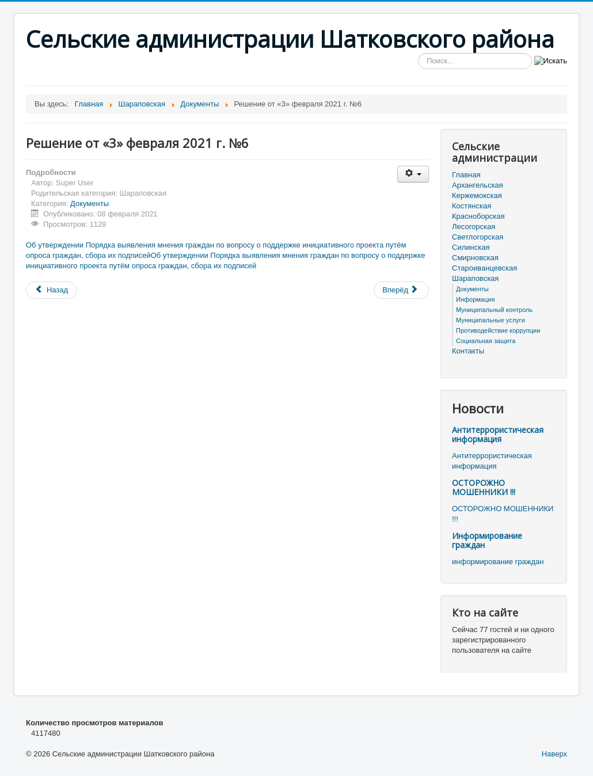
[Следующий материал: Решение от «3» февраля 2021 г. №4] (401, 290)
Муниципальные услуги (490, 320)
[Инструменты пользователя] (413, 174)
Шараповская (475, 278)
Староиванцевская (484, 268)
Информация (475, 299)
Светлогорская (477, 237)
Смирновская (475, 257)
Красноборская (478, 216)
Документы (89, 203)
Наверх (554, 754)
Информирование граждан (487, 540)
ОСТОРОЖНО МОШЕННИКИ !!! (483, 487)
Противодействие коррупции (498, 330)
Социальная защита (485, 340)
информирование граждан (497, 561)
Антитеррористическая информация (497, 434)
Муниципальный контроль (494, 309)
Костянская (471, 205)
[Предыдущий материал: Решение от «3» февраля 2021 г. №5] (51, 290)
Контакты (468, 351)
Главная (466, 174)
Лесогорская (473, 226)
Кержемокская (477, 195)
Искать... (418, 53)
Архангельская (477, 185)
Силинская (470, 247)
